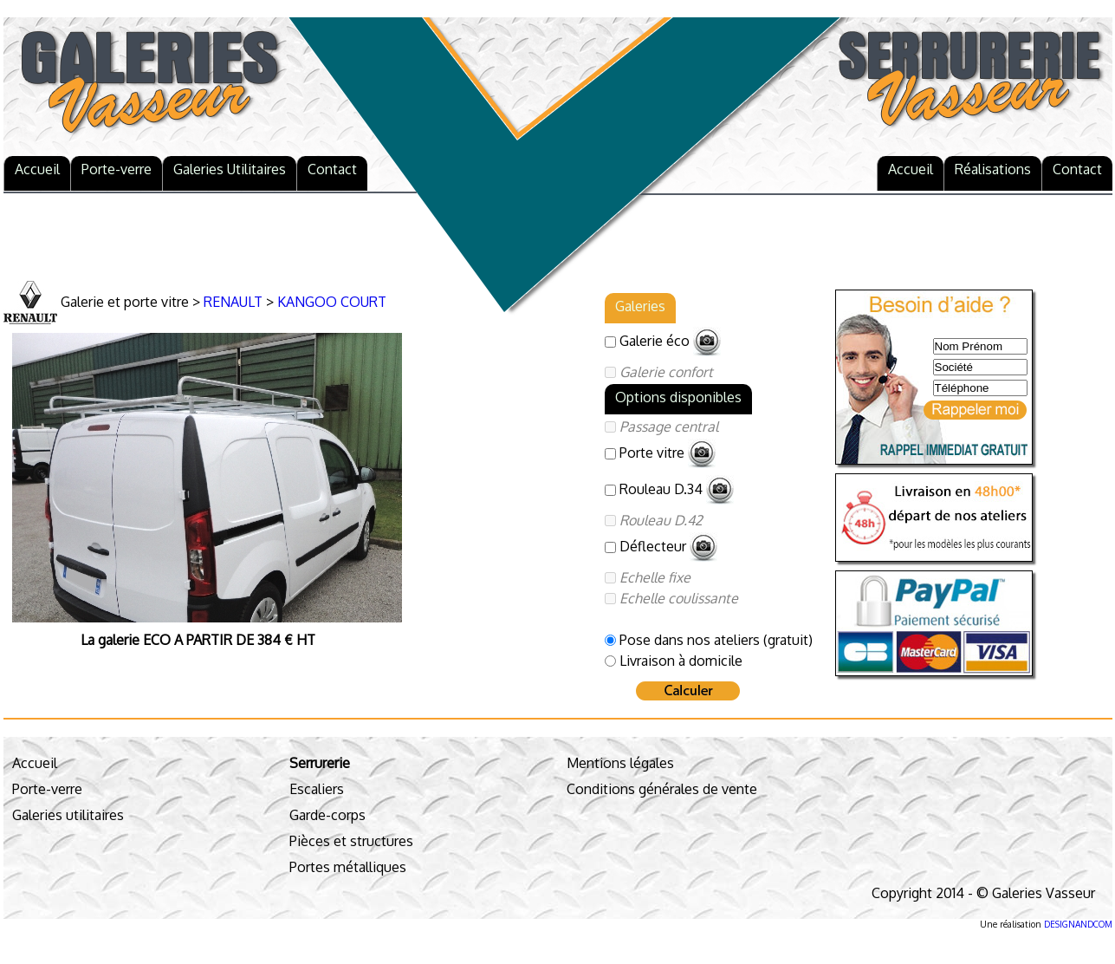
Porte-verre (116, 169)
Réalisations (993, 169)
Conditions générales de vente (662, 789)
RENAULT (233, 301)
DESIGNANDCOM (1078, 924)
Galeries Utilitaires (229, 169)
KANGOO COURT (331, 301)
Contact (332, 169)
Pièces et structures (351, 841)
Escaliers (316, 789)
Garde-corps (327, 815)
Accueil (37, 169)
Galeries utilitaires (68, 815)
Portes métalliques (347, 867)
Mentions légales (620, 763)
